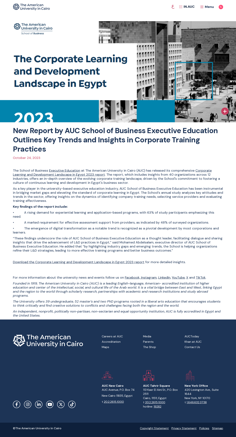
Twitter (61, 404)
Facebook (16, 404)
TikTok (201, 277)
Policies (204, 428)
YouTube (178, 277)
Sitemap (217, 428)
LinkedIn (164, 277)
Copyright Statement (154, 428)
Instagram (149, 277)
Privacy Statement (184, 428)
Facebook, (133, 277)
